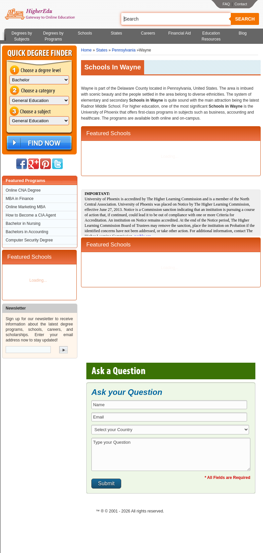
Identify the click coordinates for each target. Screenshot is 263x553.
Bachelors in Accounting (27, 232)
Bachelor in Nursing (23, 223)
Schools (85, 33)
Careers (148, 33)
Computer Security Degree (29, 240)
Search (245, 19)
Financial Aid (179, 33)
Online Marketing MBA (25, 207)
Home (86, 50)
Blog (243, 33)
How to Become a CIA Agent (31, 215)
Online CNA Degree (23, 190)
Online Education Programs (39, 14)
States (116, 33)
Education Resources (211, 36)
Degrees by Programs (53, 36)
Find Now (38, 143)
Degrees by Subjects (22, 36)
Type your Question (170, 454)
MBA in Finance (20, 198)
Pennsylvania (123, 50)
